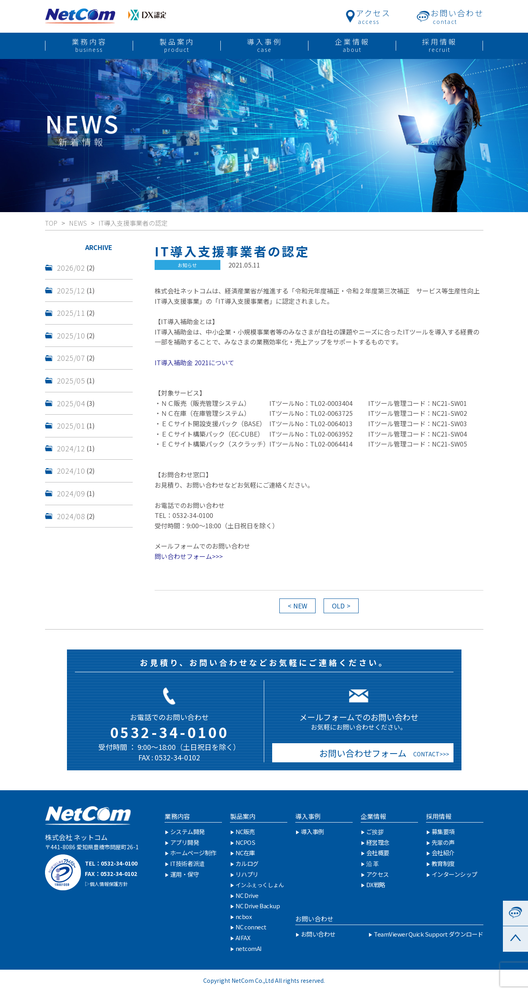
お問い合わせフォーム (360, 752)
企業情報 (373, 816)
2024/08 (71, 516)
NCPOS (245, 842)
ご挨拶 (375, 831)
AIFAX (243, 937)
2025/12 (71, 290)
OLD (338, 605)
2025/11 (71, 312)
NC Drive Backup (258, 905)
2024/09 (71, 493)
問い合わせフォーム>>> (189, 556)
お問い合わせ (314, 918)
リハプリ (247, 874)
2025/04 (71, 403)
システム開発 (187, 831)
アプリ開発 (184, 842)
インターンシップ (454, 874)
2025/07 (71, 357)
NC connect (251, 927)
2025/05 (71, 380)
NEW (300, 605)
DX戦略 (375, 884)
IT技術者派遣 (187, 863)
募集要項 (443, 831)
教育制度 (443, 863)
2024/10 (71, 470)
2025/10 (71, 335)
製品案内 (242, 816)
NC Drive (247, 895)
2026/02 (71, 267)
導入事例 (308, 816)
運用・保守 (184, 874)
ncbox (244, 916)
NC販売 (245, 831)
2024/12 (71, 448)
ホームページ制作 (193, 852)
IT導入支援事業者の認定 (133, 223)
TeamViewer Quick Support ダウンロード (428, 934)
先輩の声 (443, 842)
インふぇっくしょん (260, 885)
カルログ (247, 863)
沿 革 (372, 863)
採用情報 (438, 816)
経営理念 (377, 842)
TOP (51, 223)
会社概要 (377, 852)
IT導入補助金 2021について (194, 362)
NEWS (78, 223)
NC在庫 (245, 852)
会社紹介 (443, 852)
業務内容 (177, 816)
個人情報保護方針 (109, 883)
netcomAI (249, 948)
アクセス (377, 874)
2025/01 (71, 425)
